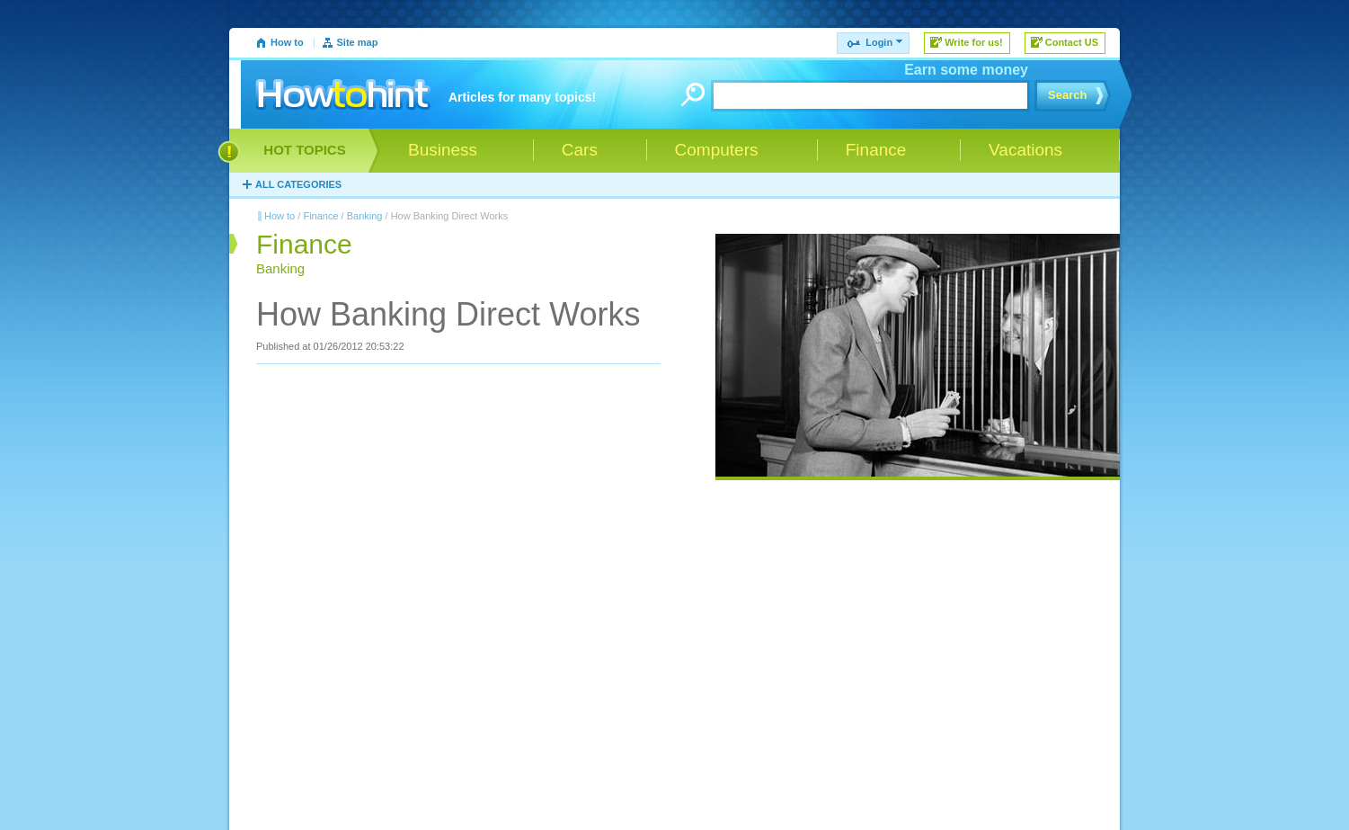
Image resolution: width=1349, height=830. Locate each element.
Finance (320, 215)
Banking (365, 215)
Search (1067, 95)
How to (287, 42)
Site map (357, 42)
